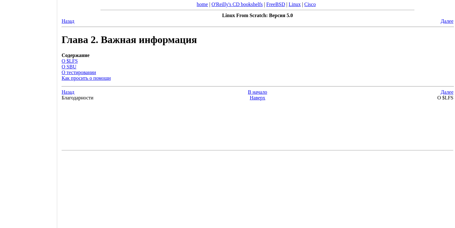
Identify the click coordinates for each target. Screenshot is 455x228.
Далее (447, 21)
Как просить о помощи (86, 78)
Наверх (257, 97)
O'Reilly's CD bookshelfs (237, 4)
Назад (68, 21)
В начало (257, 92)
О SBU (69, 66)
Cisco (310, 4)
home (202, 4)
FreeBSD (275, 4)
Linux (295, 4)
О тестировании (79, 72)
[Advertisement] (28, 112)
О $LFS (70, 61)
